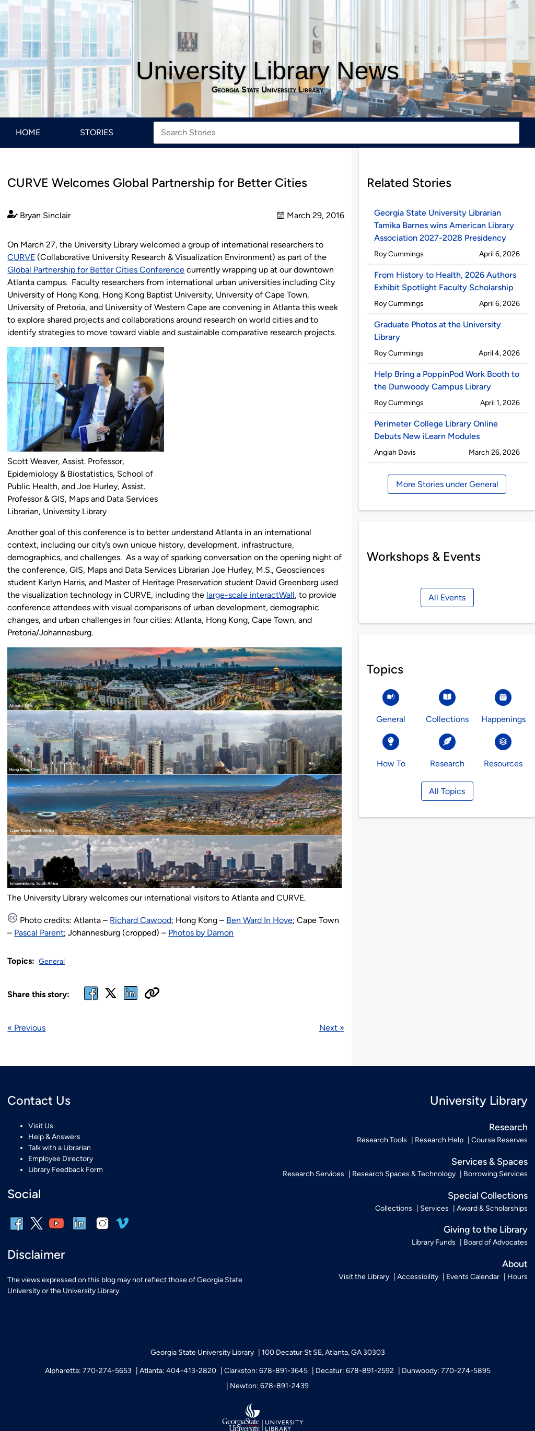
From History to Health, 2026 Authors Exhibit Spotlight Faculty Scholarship (445, 281)
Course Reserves (499, 1140)
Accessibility (417, 1276)
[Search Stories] (336, 133)
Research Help (439, 1140)
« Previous (26, 1028)
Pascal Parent (39, 933)
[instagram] (102, 1230)
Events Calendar (472, 1276)
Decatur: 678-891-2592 (355, 1370)
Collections (393, 1208)
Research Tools (382, 1140)
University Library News (267, 71)
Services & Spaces (489, 1161)
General (52, 961)
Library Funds (434, 1242)
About (515, 1263)
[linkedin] (79, 1230)
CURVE (21, 257)
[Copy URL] (152, 994)
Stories (96, 132)
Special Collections (488, 1195)
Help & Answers (54, 1136)
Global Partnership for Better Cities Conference (95, 270)
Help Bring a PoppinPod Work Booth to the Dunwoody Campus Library (446, 380)
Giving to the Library (486, 1229)
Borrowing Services (495, 1173)
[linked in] (130, 999)
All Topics (447, 791)
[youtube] (56, 1230)
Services (434, 1208)
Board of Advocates (495, 1242)
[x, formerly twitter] (110, 996)
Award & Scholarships (492, 1208)
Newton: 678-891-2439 (269, 1385)
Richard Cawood (140, 920)
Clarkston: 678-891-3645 (266, 1370)
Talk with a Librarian (59, 1147)
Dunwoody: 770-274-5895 (446, 1370)
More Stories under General (447, 484)
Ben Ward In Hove (259, 920)
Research (508, 1126)
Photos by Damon (201, 933)
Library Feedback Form (65, 1169)
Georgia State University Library (267, 89)
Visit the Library (364, 1276)
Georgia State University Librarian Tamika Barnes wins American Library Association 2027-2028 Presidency (444, 225)
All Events (447, 597)
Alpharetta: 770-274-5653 (88, 1370)
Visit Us (40, 1125)
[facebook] (91, 999)
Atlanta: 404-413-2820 (177, 1370)
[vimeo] (122, 1227)
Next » (331, 1028)
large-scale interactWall (250, 595)
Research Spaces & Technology (404, 1173)
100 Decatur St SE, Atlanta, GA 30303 (323, 1352)
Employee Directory (60, 1158)
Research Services (313, 1173)
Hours (517, 1276)
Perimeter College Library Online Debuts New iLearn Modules (436, 430)
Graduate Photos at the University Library (437, 331)
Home (28, 132)
